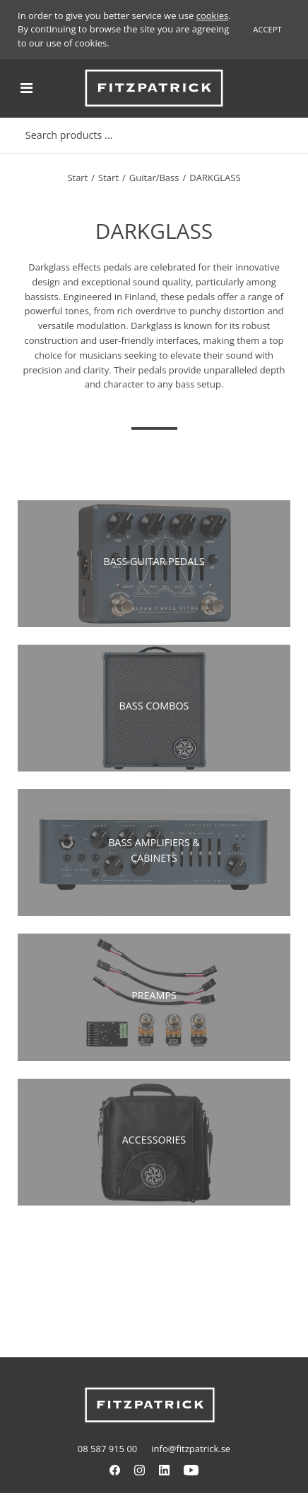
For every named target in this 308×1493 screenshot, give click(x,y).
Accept (267, 29)
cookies (212, 15)
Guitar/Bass (154, 177)
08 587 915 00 (107, 1448)
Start (77, 177)
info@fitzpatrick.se (190, 1448)
